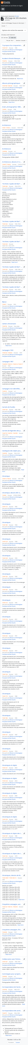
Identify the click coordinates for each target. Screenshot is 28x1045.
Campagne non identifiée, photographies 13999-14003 (12, 389)
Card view (5, 37)
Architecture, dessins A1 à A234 (12, 162)
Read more (20, 78)
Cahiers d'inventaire (9, 324)
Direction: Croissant (21, 40)
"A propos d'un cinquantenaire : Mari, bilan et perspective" (12, 45)
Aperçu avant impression (8, 34)
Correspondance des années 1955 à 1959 (12, 1011)
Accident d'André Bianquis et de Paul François (12, 58)
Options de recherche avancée (12, 30)
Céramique (6, 476)
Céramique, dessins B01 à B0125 (12, 493)
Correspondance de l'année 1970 (12, 987)
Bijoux (4, 302)
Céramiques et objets (9, 765)
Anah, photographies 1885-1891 (12, 107)
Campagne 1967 (7, 361)
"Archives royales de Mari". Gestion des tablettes (12, 267)
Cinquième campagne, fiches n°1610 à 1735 (12, 930)
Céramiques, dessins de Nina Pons (12, 875)
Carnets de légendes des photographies (12, 431)
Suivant (18, 1042)
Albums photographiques (11, 83)
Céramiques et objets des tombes (12, 833)
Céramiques (6, 504)
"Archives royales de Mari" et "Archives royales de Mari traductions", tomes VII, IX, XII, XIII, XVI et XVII (12, 241)
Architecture (6, 125)
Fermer (17, 16)
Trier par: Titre (9, 40)
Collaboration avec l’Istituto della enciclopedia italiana (12, 959)
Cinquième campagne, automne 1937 (12, 904)
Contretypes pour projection (12, 974)
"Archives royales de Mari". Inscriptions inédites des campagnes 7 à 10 (12, 287)
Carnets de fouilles (8, 407)
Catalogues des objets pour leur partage (12, 451)
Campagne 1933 (7, 350)
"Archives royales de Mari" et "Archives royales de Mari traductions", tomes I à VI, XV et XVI (12, 221)
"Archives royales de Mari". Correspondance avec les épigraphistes (12, 184)
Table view (12, 37)
